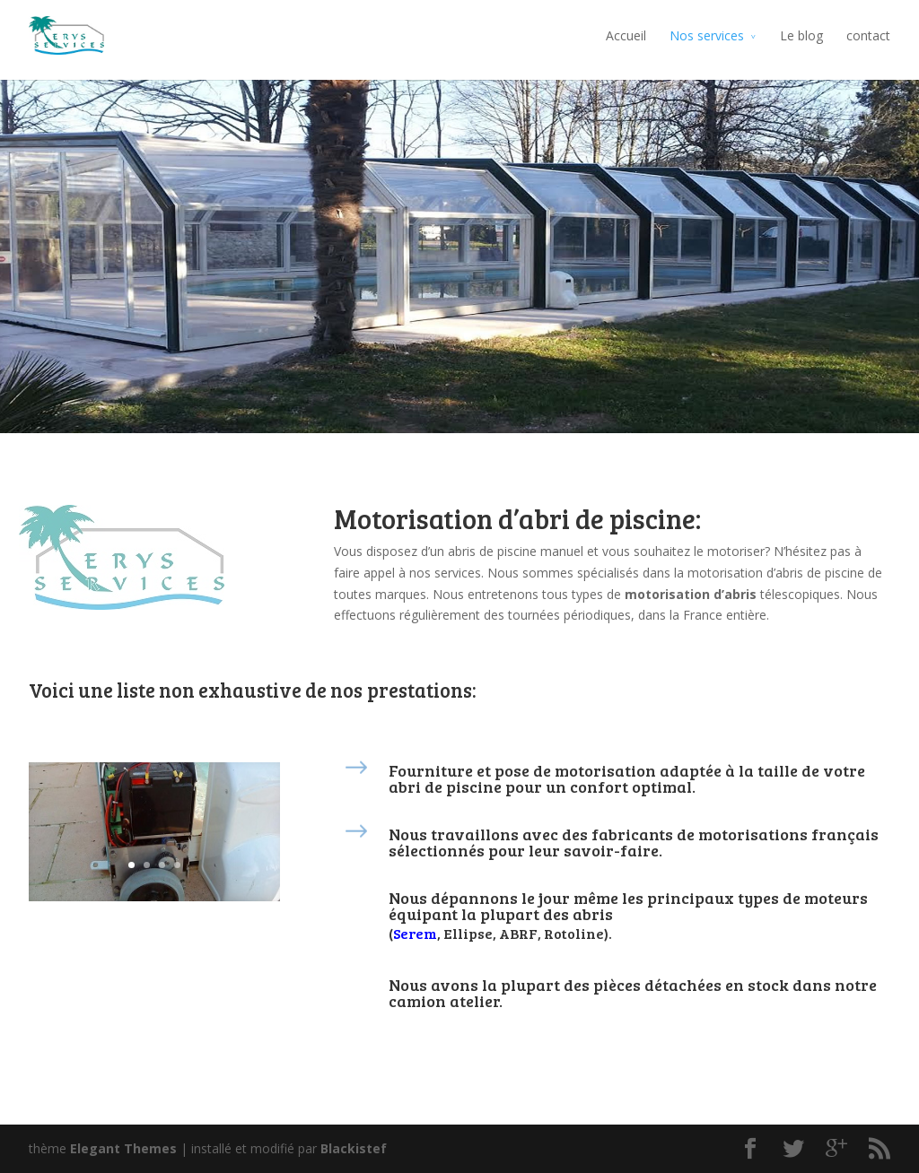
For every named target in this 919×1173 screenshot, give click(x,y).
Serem (415, 933)
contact (868, 35)
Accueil (626, 35)
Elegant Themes (123, 1148)
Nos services (707, 35)
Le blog (801, 35)
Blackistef (353, 1148)
